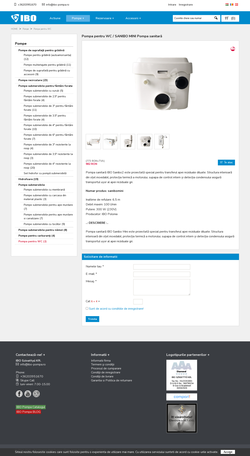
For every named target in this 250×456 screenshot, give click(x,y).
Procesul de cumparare (106, 368)
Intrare (172, 4)
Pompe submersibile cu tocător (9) (44, 224)
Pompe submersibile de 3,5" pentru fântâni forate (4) (45, 117)
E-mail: (91, 274)
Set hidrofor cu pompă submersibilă (45, 173)
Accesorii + (133, 18)
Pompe (26, 29)
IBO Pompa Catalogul (30, 407)
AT (236, 4)
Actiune (55, 18)
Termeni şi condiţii (102, 364)
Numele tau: (95, 266)
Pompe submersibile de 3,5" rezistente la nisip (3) (48, 156)
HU (227, 4)
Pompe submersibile (31, 185)
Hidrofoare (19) (28, 179)
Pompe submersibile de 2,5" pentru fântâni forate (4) (45, 98)
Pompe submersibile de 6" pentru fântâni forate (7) (48, 137)
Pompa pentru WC (42, 29)
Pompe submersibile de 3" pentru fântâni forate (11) (48, 108)
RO (231, 4)
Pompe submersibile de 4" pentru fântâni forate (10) (48, 127)
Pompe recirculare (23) (33, 80)
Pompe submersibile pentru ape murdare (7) (48, 207)
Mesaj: (91, 281)
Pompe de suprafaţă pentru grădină (41, 50)
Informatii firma (101, 361)
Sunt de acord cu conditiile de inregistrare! (116, 309)
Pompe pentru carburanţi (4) (36, 236)
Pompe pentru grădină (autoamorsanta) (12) (47, 57)
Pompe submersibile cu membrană (44, 189)
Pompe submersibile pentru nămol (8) (42, 230)
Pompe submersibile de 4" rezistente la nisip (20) (47, 166)
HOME (14, 29)
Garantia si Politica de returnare (111, 380)
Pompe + (78, 18)
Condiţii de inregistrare (105, 372)
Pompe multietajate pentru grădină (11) (47, 65)
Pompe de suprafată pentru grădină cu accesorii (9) (47, 72)
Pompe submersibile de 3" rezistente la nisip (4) (47, 146)
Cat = (93, 301)
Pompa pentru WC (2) (32, 241)
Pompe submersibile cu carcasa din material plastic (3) (45, 197)
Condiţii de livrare (102, 376)
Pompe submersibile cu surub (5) (43, 90)
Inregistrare (186, 4)
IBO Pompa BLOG (28, 412)
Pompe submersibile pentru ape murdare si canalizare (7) (48, 216)
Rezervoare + (105, 18)
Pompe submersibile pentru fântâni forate (45, 86)
